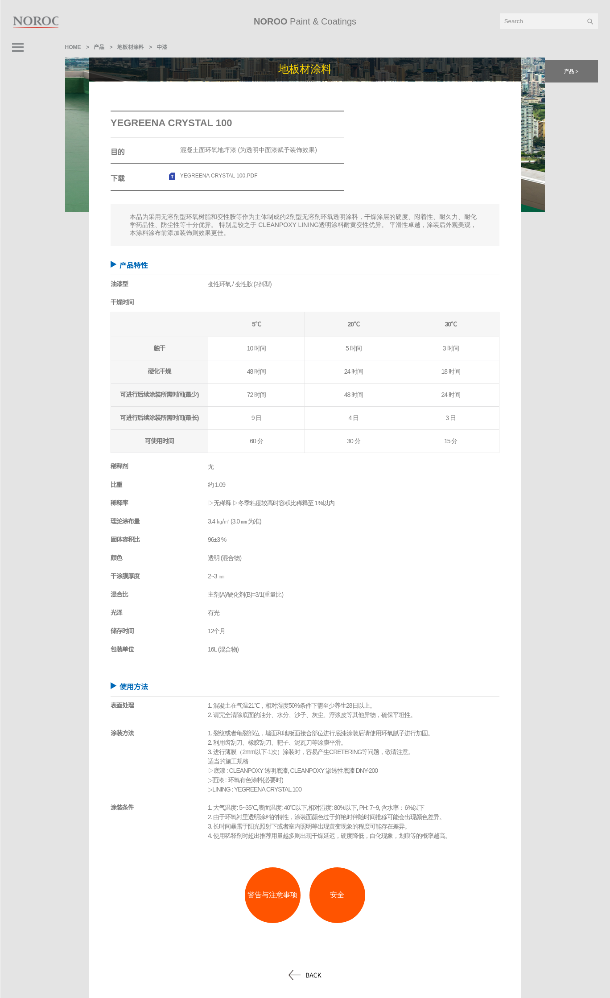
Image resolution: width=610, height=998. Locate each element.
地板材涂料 (130, 47)
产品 (99, 47)
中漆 (162, 47)
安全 (337, 895)
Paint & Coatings (305, 21)
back (305, 975)
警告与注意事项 (272, 895)
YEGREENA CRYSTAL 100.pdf (219, 176)
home (73, 47)
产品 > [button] (571, 71)
